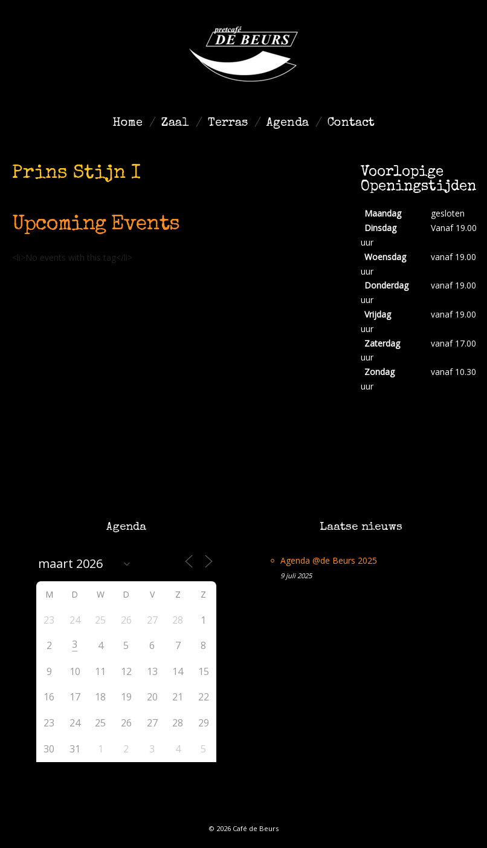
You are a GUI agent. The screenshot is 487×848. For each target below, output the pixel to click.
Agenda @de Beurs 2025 (328, 560)
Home (127, 123)
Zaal (175, 123)
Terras (228, 123)
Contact (351, 123)
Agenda (287, 123)
